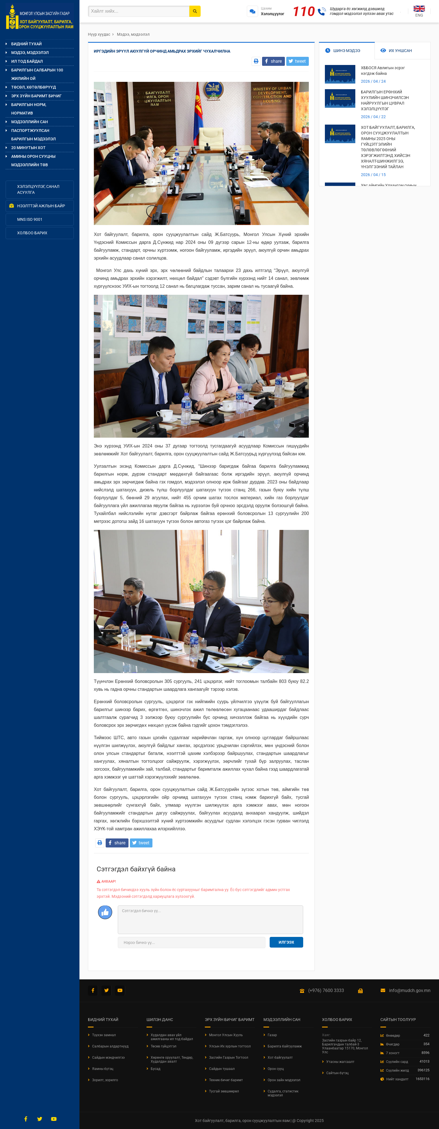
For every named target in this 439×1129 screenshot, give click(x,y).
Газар (272, 1035)
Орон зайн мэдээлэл (284, 1080)
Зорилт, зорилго (105, 1080)
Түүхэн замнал (104, 1035)
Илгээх (286, 942)
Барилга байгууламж (285, 1046)
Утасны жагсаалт (340, 1062)
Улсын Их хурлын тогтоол (230, 1046)
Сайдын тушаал (222, 1069)
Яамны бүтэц (102, 1069)
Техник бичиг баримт (226, 1080)
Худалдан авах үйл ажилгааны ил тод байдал (172, 1037)
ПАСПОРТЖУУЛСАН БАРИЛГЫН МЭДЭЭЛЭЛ (33, 134)
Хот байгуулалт (280, 1058)
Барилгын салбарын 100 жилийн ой (37, 74)
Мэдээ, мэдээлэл (30, 52)
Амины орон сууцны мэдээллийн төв (33, 160)
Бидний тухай (26, 44)
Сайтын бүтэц (337, 1073)
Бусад (155, 1069)
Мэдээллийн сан (29, 122)
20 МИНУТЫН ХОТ (28, 147)
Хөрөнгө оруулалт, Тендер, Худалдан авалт (172, 1059)
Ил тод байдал (27, 61)
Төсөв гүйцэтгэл (163, 1046)
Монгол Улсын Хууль (226, 1035)
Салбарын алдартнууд (110, 1046)
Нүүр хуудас (99, 34)
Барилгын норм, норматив (28, 108)
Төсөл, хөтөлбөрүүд (33, 87)
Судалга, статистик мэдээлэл (283, 1093)
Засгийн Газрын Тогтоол (228, 1058)
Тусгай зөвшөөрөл (224, 1091)
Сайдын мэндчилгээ (108, 1058)
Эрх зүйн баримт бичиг (36, 96)
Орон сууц (276, 1069)
